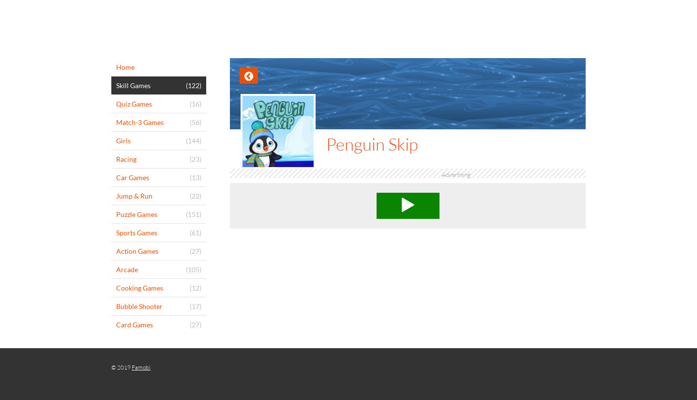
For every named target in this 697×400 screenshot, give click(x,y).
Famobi (141, 367)
